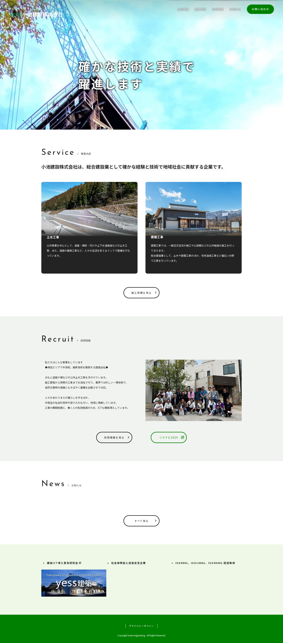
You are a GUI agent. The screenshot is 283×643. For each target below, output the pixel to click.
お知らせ (235, 9)
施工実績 (200, 9)
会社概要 (183, 9)
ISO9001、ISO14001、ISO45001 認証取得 (205, 563)
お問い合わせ (260, 9)
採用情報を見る (117, 437)
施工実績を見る (144, 292)
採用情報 (218, 9)
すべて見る (146, 520)
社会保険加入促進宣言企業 (128, 563)
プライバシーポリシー (141, 625)
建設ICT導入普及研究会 (64, 563)
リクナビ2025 (172, 437)
